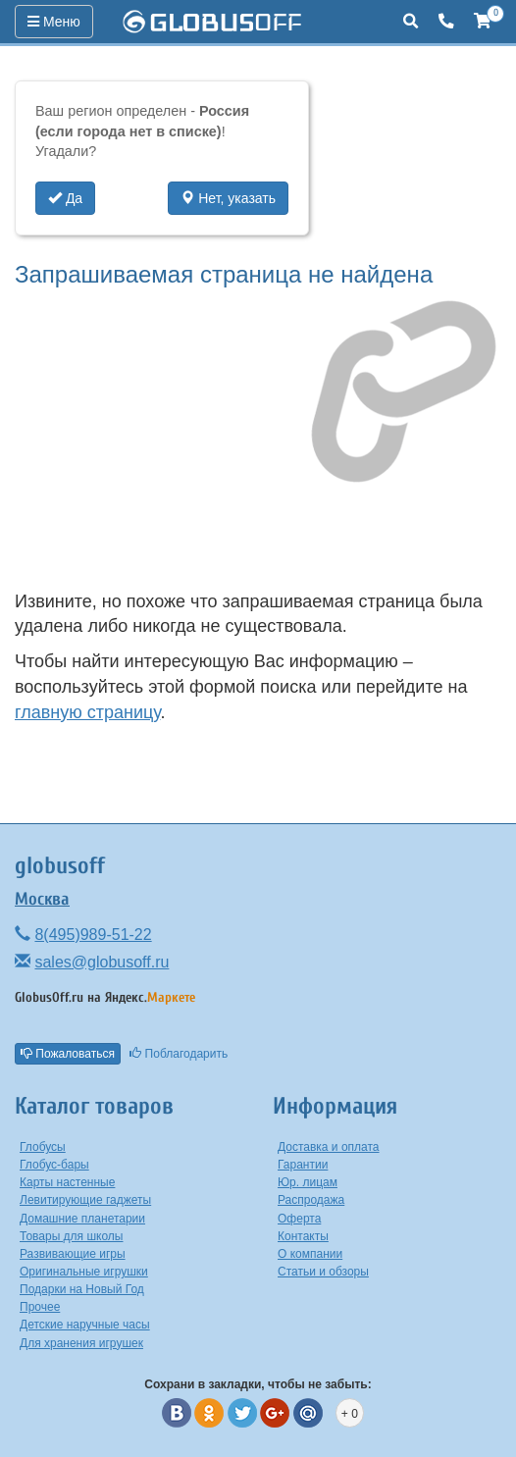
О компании (310, 1254)
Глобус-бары (54, 1164)
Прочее (40, 1307)
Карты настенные (67, 1182)
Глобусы (43, 1147)
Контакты (303, 1236)
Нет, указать (228, 198)
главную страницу (87, 712)
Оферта (299, 1218)
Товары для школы (72, 1236)
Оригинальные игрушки (84, 1271)
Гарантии (303, 1164)
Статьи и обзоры (323, 1271)
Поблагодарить (178, 1054)
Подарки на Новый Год (82, 1289)
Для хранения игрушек (81, 1343)
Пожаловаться (68, 1054)
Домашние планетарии (82, 1218)
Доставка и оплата (329, 1147)
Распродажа (311, 1200)
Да (65, 198)
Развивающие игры (73, 1254)
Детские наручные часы (85, 1324)
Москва (42, 899)
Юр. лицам (307, 1182)
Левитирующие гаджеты (85, 1200)
